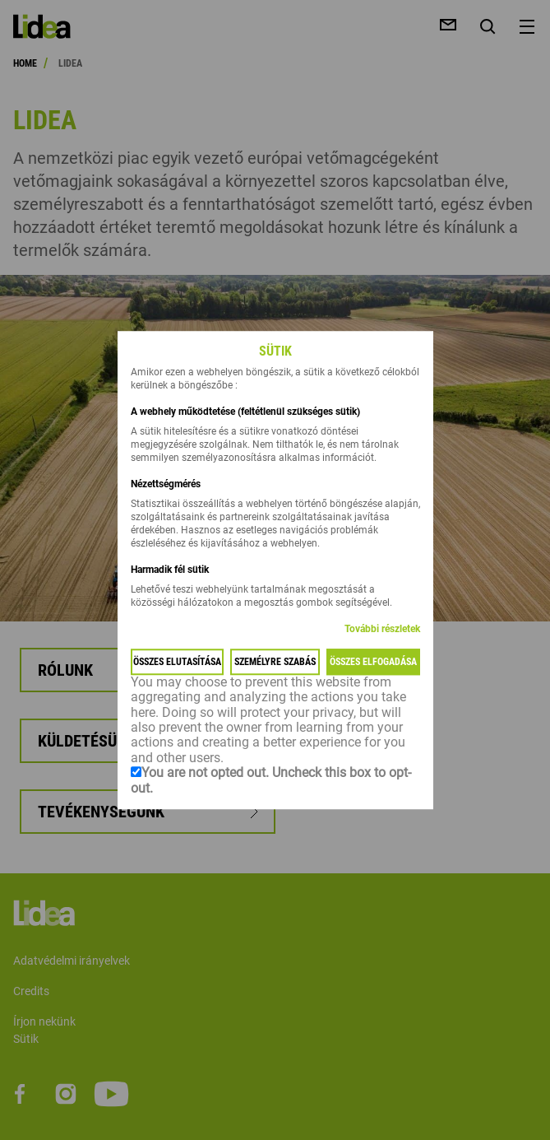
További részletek (382, 629)
